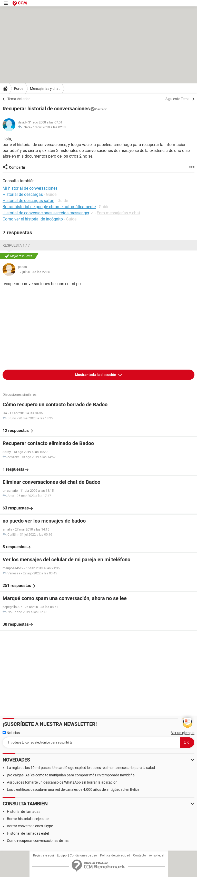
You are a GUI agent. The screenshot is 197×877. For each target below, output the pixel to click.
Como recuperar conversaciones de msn (39, 841)
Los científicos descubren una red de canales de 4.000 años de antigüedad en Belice (73, 789)
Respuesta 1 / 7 (16, 245)
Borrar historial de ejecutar (28, 819)
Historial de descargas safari (28, 200)
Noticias (11, 733)
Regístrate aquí (43, 855)
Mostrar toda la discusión (96, 375)
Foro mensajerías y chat (118, 212)
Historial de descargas (23, 194)
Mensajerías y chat (45, 88)
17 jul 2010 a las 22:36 (34, 272)
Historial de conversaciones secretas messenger (46, 212)
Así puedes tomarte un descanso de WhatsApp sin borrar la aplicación (62, 782)
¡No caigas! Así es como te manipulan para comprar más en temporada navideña (71, 775)
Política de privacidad (115, 855)
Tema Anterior (18, 99)
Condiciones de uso (83, 855)
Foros (18, 88)
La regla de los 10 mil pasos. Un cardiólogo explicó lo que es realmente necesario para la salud (81, 768)
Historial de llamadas (23, 811)
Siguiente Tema (177, 99)
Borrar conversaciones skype (30, 826)
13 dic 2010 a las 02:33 (49, 127)
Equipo (62, 855)
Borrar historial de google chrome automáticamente (49, 206)
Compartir (17, 167)
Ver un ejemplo (182, 733)
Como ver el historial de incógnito (33, 219)
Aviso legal (156, 855)
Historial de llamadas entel (28, 833)
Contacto (139, 855)
